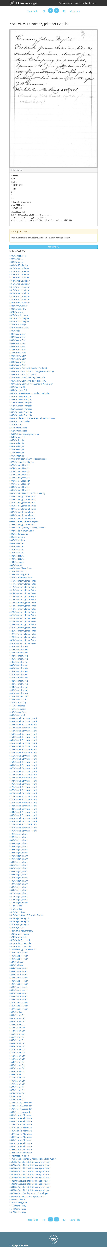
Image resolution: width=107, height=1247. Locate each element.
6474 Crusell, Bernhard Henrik (23, 780)
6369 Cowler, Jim (16, 452)
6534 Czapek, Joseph (18, 968)
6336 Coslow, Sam (17, 349)
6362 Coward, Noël (18, 430)
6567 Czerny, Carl (17, 1071)
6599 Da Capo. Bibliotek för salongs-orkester (29, 1171)
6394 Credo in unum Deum (21, 530)
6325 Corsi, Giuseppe (19, 315)
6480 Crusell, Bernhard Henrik (23, 799)
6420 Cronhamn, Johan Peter (22, 612)
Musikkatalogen (27, 3)
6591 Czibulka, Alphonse (20, 1146)
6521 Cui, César (16, 927)
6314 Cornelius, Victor (19, 280)
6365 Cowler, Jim (16, 440)
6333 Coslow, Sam (17, 340)
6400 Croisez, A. (16, 549)
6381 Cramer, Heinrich (19, 490)
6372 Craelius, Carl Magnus (21, 462)
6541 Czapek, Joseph (18, 990)
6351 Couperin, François (20, 396)
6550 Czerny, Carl (17, 1018)
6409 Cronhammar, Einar (21, 577)
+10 (63, 11)
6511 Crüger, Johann (18, 896)
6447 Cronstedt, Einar (19, 696)
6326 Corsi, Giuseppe (19, 318)
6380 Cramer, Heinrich (19, 487)
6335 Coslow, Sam (17, 346)
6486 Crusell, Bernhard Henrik (23, 818)
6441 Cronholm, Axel (18, 677)
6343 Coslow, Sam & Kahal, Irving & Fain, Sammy (31, 371)
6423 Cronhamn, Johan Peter (22, 621)
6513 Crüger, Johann (18, 902)
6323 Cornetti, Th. (17, 309)
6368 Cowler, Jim (16, 449)
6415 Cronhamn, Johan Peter (22, 596)
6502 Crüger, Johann (18, 868)
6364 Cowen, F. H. (17, 437)
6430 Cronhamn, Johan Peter (22, 643)
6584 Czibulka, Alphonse (20, 1124)
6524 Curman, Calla (18, 937)
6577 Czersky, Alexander (20, 1102)
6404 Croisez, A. (16, 562)
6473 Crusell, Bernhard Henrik (23, 777)
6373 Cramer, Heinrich (19, 465)
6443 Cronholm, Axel (18, 684)
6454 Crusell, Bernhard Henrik (23, 718)
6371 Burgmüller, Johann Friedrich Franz (28, 459)
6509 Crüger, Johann (18, 890)
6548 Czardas (15, 1012)
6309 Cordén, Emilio (18, 265)
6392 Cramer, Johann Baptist (22, 524)
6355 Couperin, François (20, 409)
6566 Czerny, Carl (17, 1068)
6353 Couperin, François (20, 402)
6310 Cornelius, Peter (19, 268)
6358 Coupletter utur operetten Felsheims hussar (32, 418)
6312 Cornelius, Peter (19, 274)
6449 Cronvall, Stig (17, 702)
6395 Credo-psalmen (19, 534)
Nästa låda (74, 11)
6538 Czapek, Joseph (18, 980)
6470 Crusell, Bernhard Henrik (23, 768)
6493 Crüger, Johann (18, 840)
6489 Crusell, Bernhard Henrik (23, 827)
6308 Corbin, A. (16, 262)
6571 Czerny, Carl (17, 1084)
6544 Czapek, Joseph (18, 999)
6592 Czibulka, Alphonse (20, 1149)
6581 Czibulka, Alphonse (20, 1115)
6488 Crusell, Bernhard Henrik (23, 824)
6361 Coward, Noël (18, 427)
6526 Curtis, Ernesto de (20, 943)
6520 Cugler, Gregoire (19, 924)
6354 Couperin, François (20, 405)
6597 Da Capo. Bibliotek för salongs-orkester (29, 1165)
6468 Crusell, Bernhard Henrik (23, 762)
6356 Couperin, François (20, 412)
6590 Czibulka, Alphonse (20, 1143)
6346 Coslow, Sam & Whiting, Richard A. (27, 380)
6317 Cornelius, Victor (19, 290)
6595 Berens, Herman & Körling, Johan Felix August (32, 1159)
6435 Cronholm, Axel (18, 659)
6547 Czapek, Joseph (18, 1009)
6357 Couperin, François (20, 415)
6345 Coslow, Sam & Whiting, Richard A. (27, 377)
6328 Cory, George (17, 324)
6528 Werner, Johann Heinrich (23, 949)
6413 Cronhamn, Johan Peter (22, 590)
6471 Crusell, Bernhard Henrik (23, 771)
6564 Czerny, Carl (17, 1062)
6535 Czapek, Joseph (18, 971)
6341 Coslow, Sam (17, 365)
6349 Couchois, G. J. (18, 390)
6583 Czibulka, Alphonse (20, 1121)
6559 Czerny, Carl (17, 1046)
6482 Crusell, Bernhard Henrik (23, 805)
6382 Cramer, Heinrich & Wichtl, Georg (27, 493)
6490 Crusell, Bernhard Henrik (23, 830)
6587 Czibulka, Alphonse (20, 1134)
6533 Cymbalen (16, 965)
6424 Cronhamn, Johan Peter (22, 624)
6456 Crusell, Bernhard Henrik (23, 724)
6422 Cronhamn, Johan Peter (22, 618)
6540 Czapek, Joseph (18, 987)
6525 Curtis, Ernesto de (20, 940)
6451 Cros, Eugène (17, 709)
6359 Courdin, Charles (19, 421)
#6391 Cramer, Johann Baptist (24, 521)
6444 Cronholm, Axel (18, 687)
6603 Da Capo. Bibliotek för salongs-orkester (29, 1184)
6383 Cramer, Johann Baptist (22, 496)
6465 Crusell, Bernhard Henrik (23, 752)
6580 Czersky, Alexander (20, 1112)
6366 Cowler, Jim (16, 443)
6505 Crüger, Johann (18, 877)
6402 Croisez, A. (16, 555)
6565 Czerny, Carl (17, 1065)
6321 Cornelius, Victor (19, 302)
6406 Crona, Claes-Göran (20, 568)
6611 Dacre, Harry (17, 1209)
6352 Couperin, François (20, 399)
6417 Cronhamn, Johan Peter (22, 602)
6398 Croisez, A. (16, 543)
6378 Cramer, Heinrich (19, 480)
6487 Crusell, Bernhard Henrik (23, 821)
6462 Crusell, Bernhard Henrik (23, 743)
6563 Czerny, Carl (17, 1059)
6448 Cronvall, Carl (18, 699)
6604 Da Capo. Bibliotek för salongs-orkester (29, 1187)
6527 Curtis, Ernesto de (20, 946)
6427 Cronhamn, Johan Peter (22, 634)
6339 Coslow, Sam (17, 359)
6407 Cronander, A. (18, 571)
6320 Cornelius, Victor (19, 299)
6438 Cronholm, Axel (18, 668)
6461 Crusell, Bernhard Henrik (23, 740)
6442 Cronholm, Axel (18, 680)
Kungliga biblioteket (19, 1245)
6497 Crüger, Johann (18, 852)
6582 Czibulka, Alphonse (20, 1118)
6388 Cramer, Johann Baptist (22, 512)
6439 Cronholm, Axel (18, 671)
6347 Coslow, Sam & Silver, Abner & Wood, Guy (31, 384)
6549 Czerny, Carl (17, 1015)
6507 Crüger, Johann (18, 884)
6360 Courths (15, 424)
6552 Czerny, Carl (17, 1024)
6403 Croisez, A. (16, 559)
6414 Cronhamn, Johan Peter (22, 593)
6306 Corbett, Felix (17, 255)
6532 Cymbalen (16, 962)
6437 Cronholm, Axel (18, 665)
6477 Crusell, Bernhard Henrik (23, 790)
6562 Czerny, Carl (17, 1055)
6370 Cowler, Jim (16, 455)
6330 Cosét (14, 330)
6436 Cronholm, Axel (18, 662)
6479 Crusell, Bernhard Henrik (23, 796)
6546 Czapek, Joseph (18, 1005)
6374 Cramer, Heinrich (19, 468)
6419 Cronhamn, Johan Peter (22, 609)
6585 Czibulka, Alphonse (20, 1127)
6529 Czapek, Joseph (18, 952)
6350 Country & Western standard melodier (29, 393)
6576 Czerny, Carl (17, 1099)
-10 (43, 11)
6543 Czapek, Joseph (18, 996)
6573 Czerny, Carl (17, 1090)
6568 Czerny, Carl (17, 1074)
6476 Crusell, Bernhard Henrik (23, 787)
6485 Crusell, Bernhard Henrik (23, 815)
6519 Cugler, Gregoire (19, 921)
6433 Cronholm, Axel (18, 652)
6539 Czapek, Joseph (18, 984)
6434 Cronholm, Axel (18, 655)
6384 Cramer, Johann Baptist (22, 499)
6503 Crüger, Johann (18, 871)
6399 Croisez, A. (16, 546)
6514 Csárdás (15, 905)
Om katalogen (65, 3)
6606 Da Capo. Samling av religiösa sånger (28, 1193)
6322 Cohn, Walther (18, 305)
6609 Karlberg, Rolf (18, 1202)
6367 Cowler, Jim (16, 446)
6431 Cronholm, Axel (18, 646)
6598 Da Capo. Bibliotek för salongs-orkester (29, 1168)
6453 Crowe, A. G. (17, 715)
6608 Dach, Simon (17, 1199)
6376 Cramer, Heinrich (19, 474)
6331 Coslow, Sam (17, 334)
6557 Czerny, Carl (17, 1040)
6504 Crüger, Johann (18, 874)
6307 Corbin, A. (16, 259)
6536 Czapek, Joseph (18, 974)
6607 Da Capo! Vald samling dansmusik (27, 1196)
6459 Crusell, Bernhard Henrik (23, 734)
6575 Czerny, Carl (17, 1096)
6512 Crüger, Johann (18, 899)
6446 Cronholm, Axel (18, 693)
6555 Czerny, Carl (17, 1034)
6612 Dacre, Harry (17, 1212)
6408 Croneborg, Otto (19, 574)
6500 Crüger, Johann (18, 862)
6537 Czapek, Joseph (18, 977)
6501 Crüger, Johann (18, 865)
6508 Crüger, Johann (18, 887)
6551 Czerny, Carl (17, 1021)
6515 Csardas (15, 909)
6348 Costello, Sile (17, 387)
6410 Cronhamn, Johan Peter (22, 580)
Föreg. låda (32, 11)
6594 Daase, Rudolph (19, 1155)
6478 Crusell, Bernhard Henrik (23, 793)
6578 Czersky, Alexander (20, 1105)
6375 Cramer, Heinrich (19, 471)
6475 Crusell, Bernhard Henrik (23, 784)
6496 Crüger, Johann (18, 849)
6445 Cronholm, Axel (18, 690)
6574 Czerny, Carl (17, 1093)
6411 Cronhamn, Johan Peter (22, 584)
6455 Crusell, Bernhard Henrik (23, 721)
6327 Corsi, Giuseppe (19, 321)
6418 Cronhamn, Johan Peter (22, 605)
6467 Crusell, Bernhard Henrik (23, 759)
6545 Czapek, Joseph (18, 1002)
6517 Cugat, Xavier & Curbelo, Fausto (26, 915)
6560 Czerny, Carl (17, 1049)
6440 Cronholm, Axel (18, 674)
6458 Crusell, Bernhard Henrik (23, 730)
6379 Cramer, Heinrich (19, 484)
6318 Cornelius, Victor (19, 293)
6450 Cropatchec (17, 705)
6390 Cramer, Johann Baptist (22, 518)
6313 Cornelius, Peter (19, 277)
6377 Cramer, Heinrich (19, 477)
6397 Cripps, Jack (17, 540)
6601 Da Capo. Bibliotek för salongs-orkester (29, 1177)
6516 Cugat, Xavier (17, 912)
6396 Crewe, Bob (17, 537)
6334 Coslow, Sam (17, 343)
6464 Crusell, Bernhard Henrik (23, 749)
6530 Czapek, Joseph (18, 955)
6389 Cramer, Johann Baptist (22, 515)
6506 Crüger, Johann (18, 880)
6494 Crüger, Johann (18, 843)
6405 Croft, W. (15, 565)
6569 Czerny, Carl (17, 1077)
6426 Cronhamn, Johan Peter (22, 630)
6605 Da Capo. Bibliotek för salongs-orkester (29, 1190)
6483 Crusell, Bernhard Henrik (23, 809)
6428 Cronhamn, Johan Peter (22, 637)
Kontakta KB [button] (53, 246)
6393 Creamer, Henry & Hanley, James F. (27, 527)
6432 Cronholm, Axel (18, 649)
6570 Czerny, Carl (17, 1080)
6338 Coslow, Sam (17, 355)
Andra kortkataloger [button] (85, 3)
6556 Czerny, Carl (17, 1037)
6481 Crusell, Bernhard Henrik (23, 802)
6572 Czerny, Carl (17, 1087)
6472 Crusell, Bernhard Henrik (23, 774)
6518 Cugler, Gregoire (19, 918)
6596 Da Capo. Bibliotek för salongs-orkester (29, 1162)
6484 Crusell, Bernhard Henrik (23, 812)
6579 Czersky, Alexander (20, 1109)
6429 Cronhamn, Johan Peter (22, 640)
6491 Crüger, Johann (18, 834)
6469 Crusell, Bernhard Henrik (23, 765)
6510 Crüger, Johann (18, 893)
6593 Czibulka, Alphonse (20, 1152)
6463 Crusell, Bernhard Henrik (23, 746)
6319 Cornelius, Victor (19, 296)
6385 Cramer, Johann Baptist (22, 502)
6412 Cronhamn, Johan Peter (22, 587)
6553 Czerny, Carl (17, 1027)
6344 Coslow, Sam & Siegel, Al (22, 374)
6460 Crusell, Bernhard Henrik (23, 737)
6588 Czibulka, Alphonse (20, 1137)
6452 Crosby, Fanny (18, 712)
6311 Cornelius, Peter (19, 271)
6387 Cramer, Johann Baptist (22, 509)
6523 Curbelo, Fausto (19, 934)
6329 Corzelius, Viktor (19, 327)
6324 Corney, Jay (16, 312)
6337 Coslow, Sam (17, 352)
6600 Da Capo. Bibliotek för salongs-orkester (29, 1174)
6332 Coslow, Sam (17, 337)
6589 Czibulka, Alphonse (20, 1140)
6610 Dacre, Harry (17, 1205)
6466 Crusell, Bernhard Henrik (23, 755)
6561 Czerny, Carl (17, 1052)
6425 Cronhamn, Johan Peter (22, 627)
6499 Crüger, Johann (18, 859)
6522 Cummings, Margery (21, 930)
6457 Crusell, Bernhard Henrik (23, 727)
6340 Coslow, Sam (17, 362)
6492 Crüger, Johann (18, 837)
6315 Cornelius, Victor (19, 284)
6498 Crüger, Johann (18, 855)
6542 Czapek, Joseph (18, 993)
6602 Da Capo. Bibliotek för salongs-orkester (29, 1180)
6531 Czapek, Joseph (18, 959)
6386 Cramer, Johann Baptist (22, 505)
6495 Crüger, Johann (18, 846)
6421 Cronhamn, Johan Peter (22, 615)
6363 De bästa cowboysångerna (24, 434)
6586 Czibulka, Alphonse (20, 1130)
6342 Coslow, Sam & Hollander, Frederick (28, 368)
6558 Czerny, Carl (17, 1043)
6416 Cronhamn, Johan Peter (22, 599)
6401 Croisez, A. (16, 552)
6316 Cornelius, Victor (19, 287)
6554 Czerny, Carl (17, 1030)
